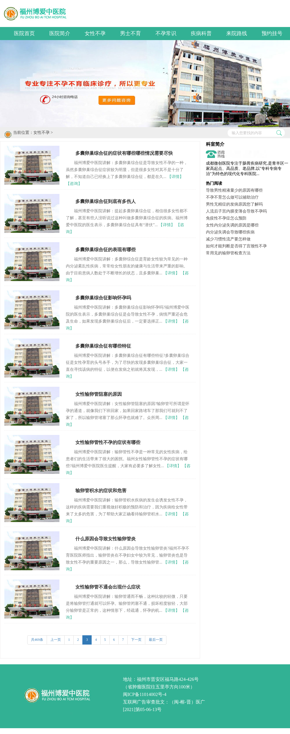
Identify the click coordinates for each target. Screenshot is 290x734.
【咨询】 (74, 183)
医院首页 (24, 33)
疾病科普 (201, 33)
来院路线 (236, 33)
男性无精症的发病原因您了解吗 (234, 204)
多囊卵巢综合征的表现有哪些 (105, 249)
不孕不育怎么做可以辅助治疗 (232, 197)
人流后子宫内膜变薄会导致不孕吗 (236, 211)
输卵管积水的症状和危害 (100, 490)
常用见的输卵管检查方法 (228, 253)
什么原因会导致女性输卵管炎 (105, 538)
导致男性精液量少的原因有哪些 (234, 190)
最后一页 (156, 640)
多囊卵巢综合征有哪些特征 (103, 346)
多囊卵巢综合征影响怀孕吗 (103, 298)
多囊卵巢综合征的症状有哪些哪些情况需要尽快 (124, 153)
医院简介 (59, 33)
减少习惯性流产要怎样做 (228, 239)
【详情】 (175, 176)
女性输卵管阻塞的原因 (98, 394)
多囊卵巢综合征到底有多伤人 (105, 201)
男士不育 (130, 33)
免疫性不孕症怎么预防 (226, 218)
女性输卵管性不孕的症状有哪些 (107, 442)
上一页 (55, 640)
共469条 (37, 640)
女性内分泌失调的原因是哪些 (232, 225)
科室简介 (215, 144)
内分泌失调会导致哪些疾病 (230, 232)
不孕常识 (165, 33)
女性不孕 (95, 33)
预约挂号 (272, 33)
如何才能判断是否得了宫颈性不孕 (236, 246)
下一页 (136, 640)
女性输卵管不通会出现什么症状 (107, 587)
